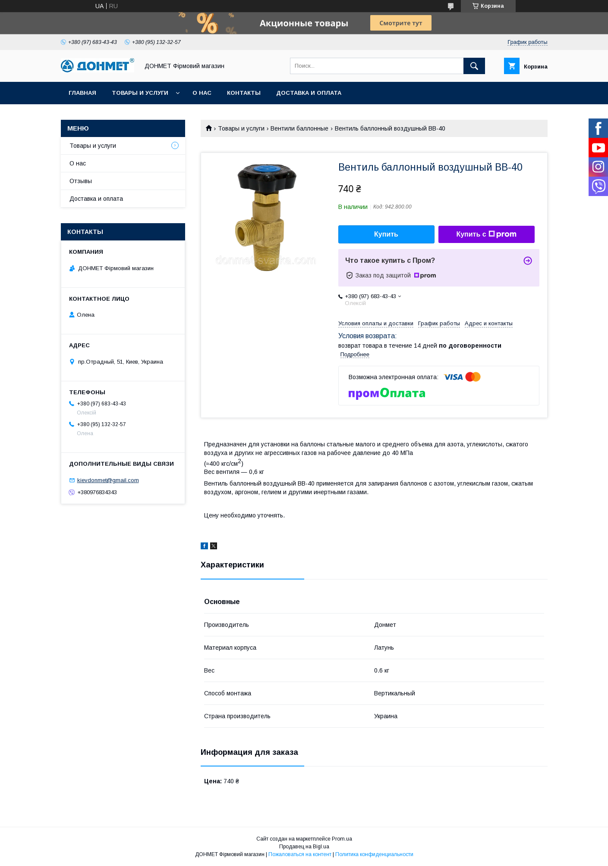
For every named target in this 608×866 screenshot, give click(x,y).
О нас (201, 93)
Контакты (244, 93)
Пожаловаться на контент (299, 854)
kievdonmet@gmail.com (108, 480)
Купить (386, 234)
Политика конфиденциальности (374, 854)
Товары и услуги (140, 93)
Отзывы (80, 181)
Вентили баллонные (299, 128)
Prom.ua (342, 839)
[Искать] (474, 66)
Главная (82, 93)
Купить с (486, 234)
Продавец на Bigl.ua (304, 847)
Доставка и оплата (308, 93)
